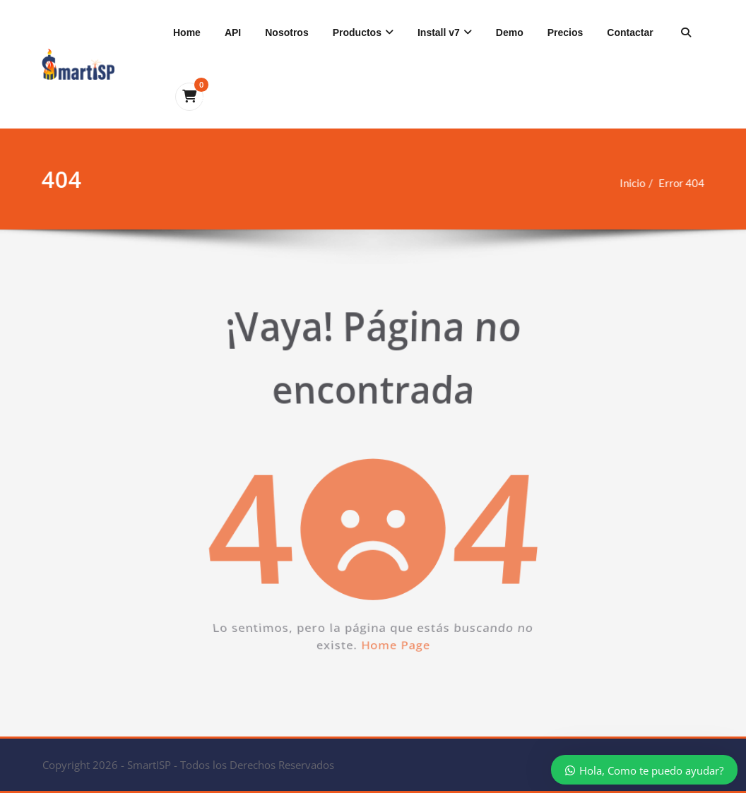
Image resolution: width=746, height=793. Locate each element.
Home (187, 32)
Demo (509, 32)
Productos (363, 32)
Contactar (630, 32)
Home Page (403, 681)
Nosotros (286, 32)
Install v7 (445, 32)
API (233, 32)
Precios (565, 32)
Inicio (626, 183)
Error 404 (676, 183)
